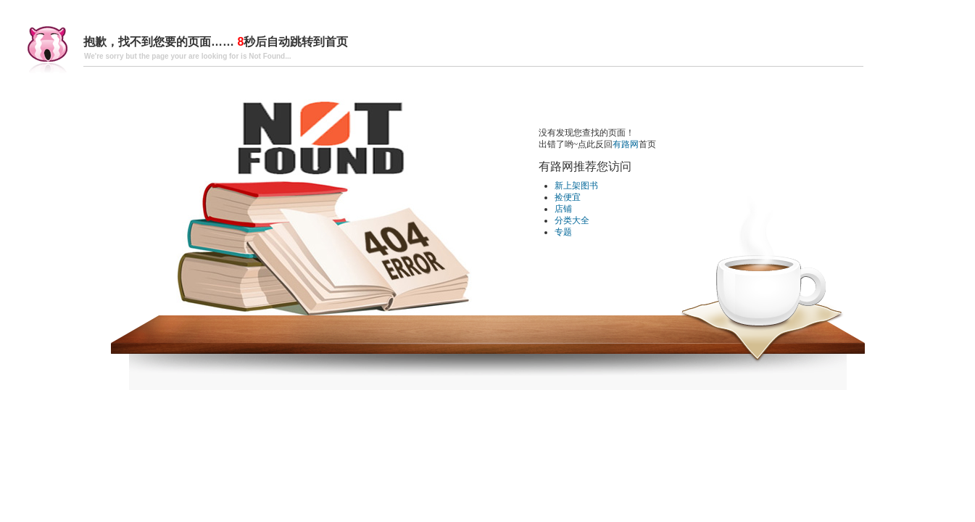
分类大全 (572, 220)
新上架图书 (576, 186)
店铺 (563, 209)
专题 (563, 232)
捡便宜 (568, 197)
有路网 (626, 144)
